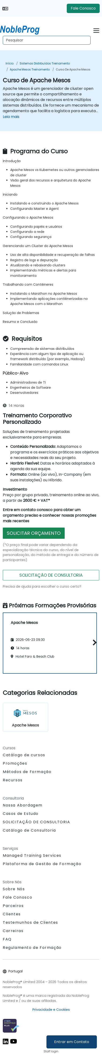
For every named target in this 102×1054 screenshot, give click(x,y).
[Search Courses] (47, 40)
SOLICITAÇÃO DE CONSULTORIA (51, 575)
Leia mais (11, 116)
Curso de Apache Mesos (73, 69)
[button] (93, 642)
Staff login (51, 1051)
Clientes (12, 914)
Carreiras (13, 931)
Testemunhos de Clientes (30, 922)
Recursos (13, 780)
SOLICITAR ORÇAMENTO (34, 533)
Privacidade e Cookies (51, 1009)
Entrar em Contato (71, 1041)
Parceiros (13, 905)
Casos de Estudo (21, 813)
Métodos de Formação (27, 771)
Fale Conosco (83, 8)
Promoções (15, 763)
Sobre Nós (14, 889)
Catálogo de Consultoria (29, 830)
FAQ (7, 939)
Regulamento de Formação (32, 947)
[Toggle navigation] (96, 30)
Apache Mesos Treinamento (30, 69)
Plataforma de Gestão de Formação (42, 864)
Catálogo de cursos (24, 755)
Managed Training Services (32, 855)
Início (10, 63)
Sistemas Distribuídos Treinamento (45, 63)
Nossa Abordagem (22, 805)
